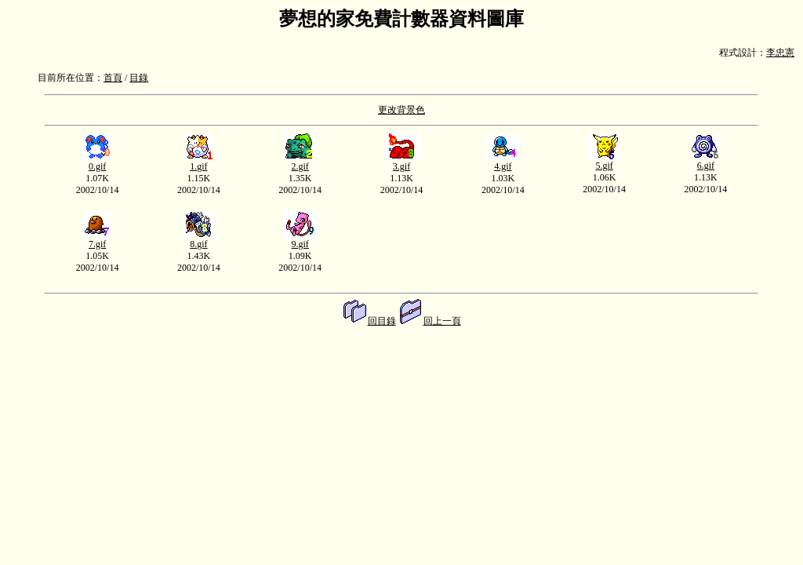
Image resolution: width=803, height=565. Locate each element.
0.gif (97, 162)
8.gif (199, 240)
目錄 (138, 77)
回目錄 (369, 320)
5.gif (604, 161)
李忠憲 (780, 52)
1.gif (199, 162)
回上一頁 (429, 320)
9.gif (300, 240)
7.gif (97, 240)
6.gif (705, 161)
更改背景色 (401, 109)
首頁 (113, 77)
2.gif (299, 162)
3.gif (402, 162)
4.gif (503, 162)
